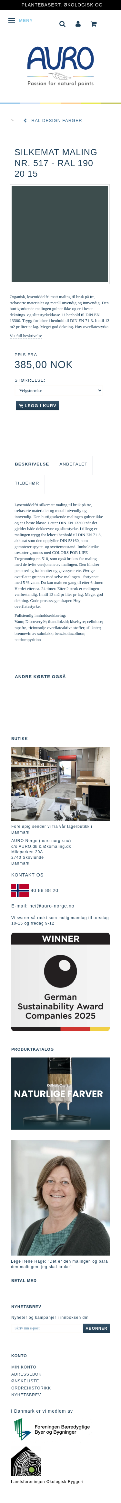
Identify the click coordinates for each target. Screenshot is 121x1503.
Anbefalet (73, 464)
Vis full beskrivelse (26, 335)
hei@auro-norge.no (52, 905)
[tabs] (62, 23)
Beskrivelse (32, 464)
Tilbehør (27, 483)
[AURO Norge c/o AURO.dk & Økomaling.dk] (61, 62)
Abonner (96, 1328)
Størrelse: (30, 380)
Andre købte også (40, 676)
